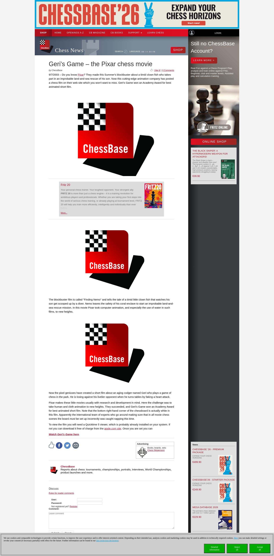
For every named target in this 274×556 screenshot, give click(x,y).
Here (236, 538)
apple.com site (112, 428)
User (53, 499)
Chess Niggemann (156, 450)
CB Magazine (97, 33)
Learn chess (155, 33)
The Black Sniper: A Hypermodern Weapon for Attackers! (210, 153)
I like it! (157, 70)
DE (143, 52)
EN (146, 52)
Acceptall (260, 548)
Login (218, 33)
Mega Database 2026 (205, 507)
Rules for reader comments (61, 493)
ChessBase (68, 466)
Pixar (81, 74)
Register (74, 506)
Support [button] (135, 33)
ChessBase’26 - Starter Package (214, 479)
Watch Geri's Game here (64, 434)
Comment (53, 509)
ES (150, 52)
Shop (43, 33)
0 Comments (168, 70)
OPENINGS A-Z (75, 33)
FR (154, 52)
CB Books (117, 33)
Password (56, 503)
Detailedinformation (214, 548)
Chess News (69, 50)
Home (58, 33)
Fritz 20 (65, 184)
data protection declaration (107, 540)
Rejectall (237, 548)
